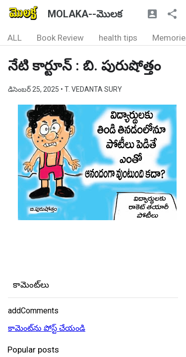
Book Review (60, 38)
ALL (14, 38)
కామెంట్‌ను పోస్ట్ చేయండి (46, 328)
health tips (118, 38)
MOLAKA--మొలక (85, 14)
